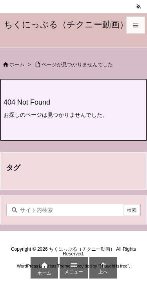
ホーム (17, 64)
